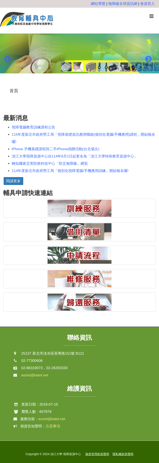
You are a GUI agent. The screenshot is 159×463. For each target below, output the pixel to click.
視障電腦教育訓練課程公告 (33, 127)
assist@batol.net (34, 375)
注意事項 (53, 426)
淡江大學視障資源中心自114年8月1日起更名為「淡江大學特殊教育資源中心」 (75, 156)
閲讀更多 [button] (13, 181)
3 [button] (86, 84)
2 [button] (79, 84)
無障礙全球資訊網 (122, 4)
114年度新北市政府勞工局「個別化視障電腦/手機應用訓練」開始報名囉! (70, 171)
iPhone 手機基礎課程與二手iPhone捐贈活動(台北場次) (55, 149)
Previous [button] (7, 59)
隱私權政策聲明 (123, 454)
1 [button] (73, 84)
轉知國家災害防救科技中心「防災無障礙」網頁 (50, 164)
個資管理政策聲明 (97, 454)
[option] (79, 56)
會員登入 (147, 4)
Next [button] (148, 59)
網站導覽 (98, 4)
